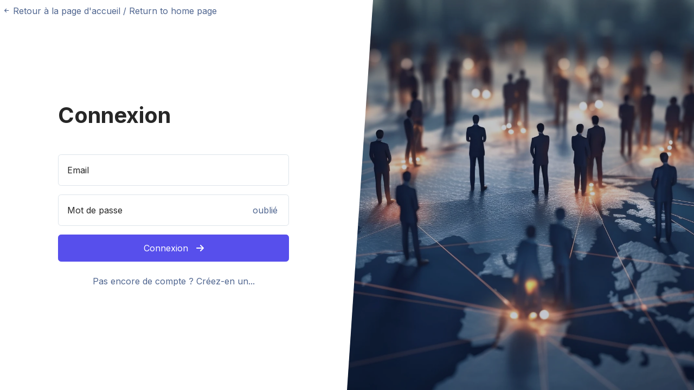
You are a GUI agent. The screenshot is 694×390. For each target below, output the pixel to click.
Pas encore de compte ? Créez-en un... (174, 281)
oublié (265, 210)
